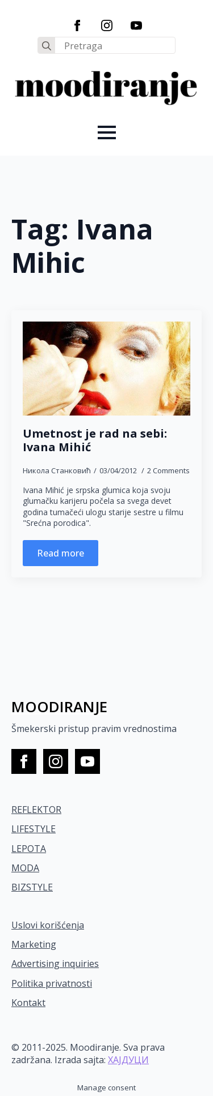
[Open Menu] (107, 132)
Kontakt (28, 1002)
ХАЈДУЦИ (128, 1060)
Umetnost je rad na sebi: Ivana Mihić (95, 440)
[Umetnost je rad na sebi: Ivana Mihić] (106, 369)
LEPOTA (28, 848)
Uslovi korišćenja (47, 925)
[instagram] (106, 25)
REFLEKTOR (36, 809)
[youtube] (136, 25)
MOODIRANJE (59, 706)
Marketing (33, 944)
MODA (25, 868)
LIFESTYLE (33, 829)
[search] (46, 45)
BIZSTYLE (32, 887)
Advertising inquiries (55, 963)
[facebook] (77, 25)
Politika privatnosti (51, 983)
